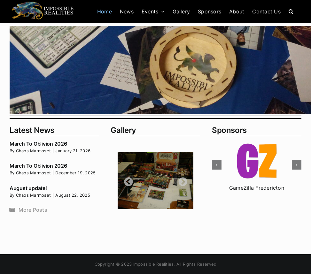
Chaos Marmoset (33, 150)
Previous (126, 180)
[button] (291, 11)
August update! (28, 188)
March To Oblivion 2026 (38, 144)
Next (181, 180)
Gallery (123, 130)
